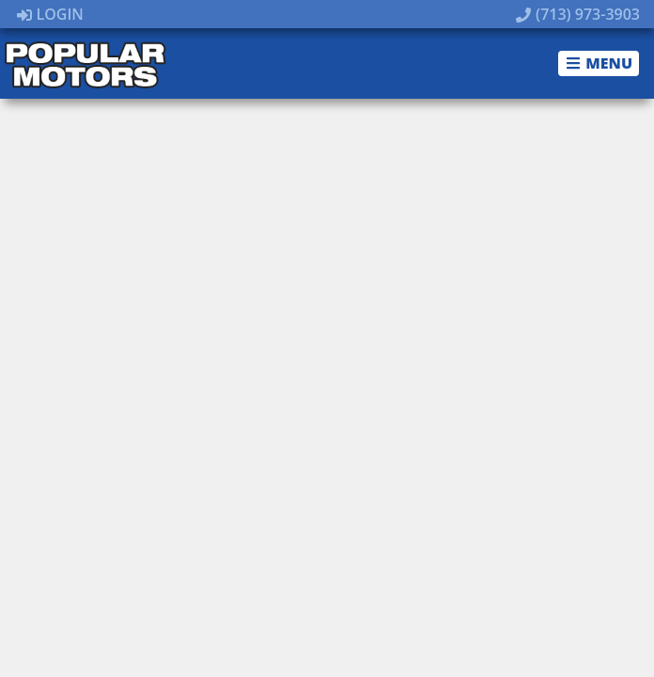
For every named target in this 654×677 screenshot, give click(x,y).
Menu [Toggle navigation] (599, 63)
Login (50, 14)
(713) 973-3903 (578, 14)
